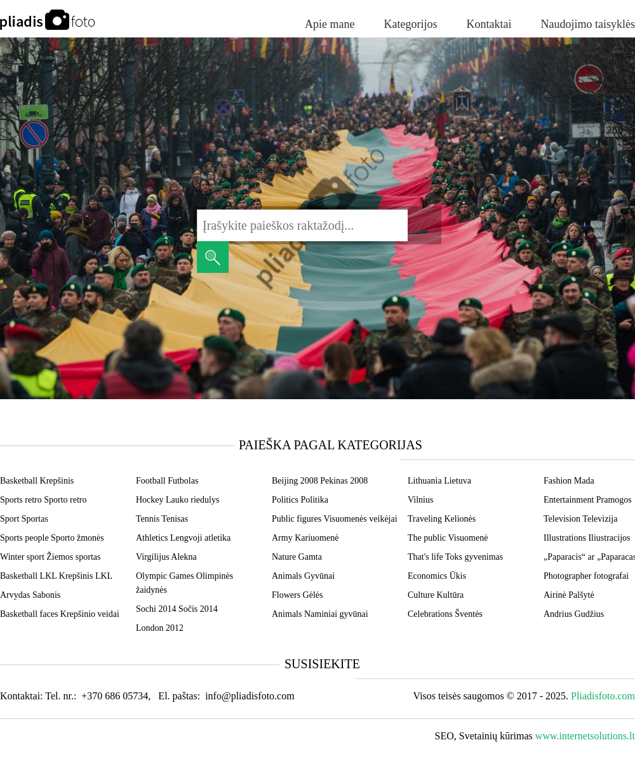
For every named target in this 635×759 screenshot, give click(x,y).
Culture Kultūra (436, 595)
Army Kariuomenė (305, 538)
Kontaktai (489, 24)
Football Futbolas (167, 480)
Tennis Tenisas (162, 519)
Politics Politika (300, 500)
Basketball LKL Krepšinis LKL (56, 576)
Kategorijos (411, 24)
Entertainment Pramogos (588, 500)
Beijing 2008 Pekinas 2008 (320, 480)
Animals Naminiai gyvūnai (320, 614)
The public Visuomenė (448, 538)
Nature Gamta (297, 557)
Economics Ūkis (437, 576)
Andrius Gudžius (574, 614)
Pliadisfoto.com (603, 695)
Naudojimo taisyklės (588, 24)
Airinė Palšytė (569, 595)
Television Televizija (580, 519)
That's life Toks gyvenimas (455, 557)
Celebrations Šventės (445, 614)
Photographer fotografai (586, 576)
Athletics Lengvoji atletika (183, 538)
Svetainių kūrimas (496, 735)
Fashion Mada (569, 480)
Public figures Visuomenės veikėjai (335, 519)
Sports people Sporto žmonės (52, 538)
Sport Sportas (24, 519)
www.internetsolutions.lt (585, 735)
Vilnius (420, 500)
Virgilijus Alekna (166, 557)
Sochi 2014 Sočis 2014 (177, 609)
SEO (444, 735)
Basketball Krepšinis (37, 480)
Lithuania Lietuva (439, 480)
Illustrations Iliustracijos (587, 538)
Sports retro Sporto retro (43, 500)
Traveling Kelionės (442, 519)
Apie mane (329, 24)
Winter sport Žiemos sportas (50, 557)
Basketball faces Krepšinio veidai (59, 614)
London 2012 (160, 628)
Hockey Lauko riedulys (177, 500)
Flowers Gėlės (297, 595)
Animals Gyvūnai (303, 576)
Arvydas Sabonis (30, 595)
